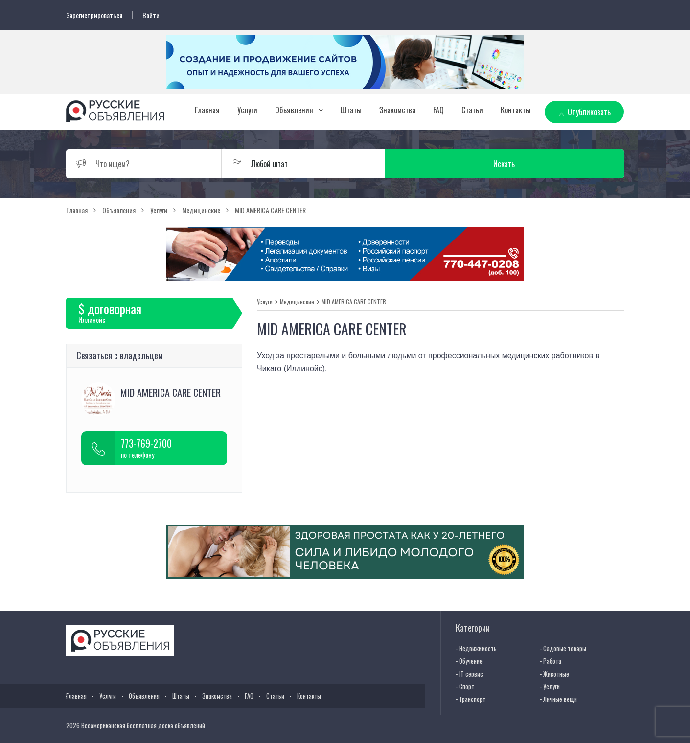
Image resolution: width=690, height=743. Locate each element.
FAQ (438, 110)
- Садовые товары (563, 648)
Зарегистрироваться (94, 15)
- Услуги (550, 686)
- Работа (550, 660)
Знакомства (397, 110)
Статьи (472, 110)
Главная (207, 110)
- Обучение (469, 660)
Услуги (247, 110)
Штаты (351, 110)
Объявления (294, 110)
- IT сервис (469, 673)
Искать (577, 163)
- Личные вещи (558, 698)
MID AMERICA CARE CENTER (354, 301)
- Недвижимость (476, 648)
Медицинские (297, 301)
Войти (151, 15)
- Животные (554, 673)
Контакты (515, 110)
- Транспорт (470, 698)
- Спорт (465, 686)
